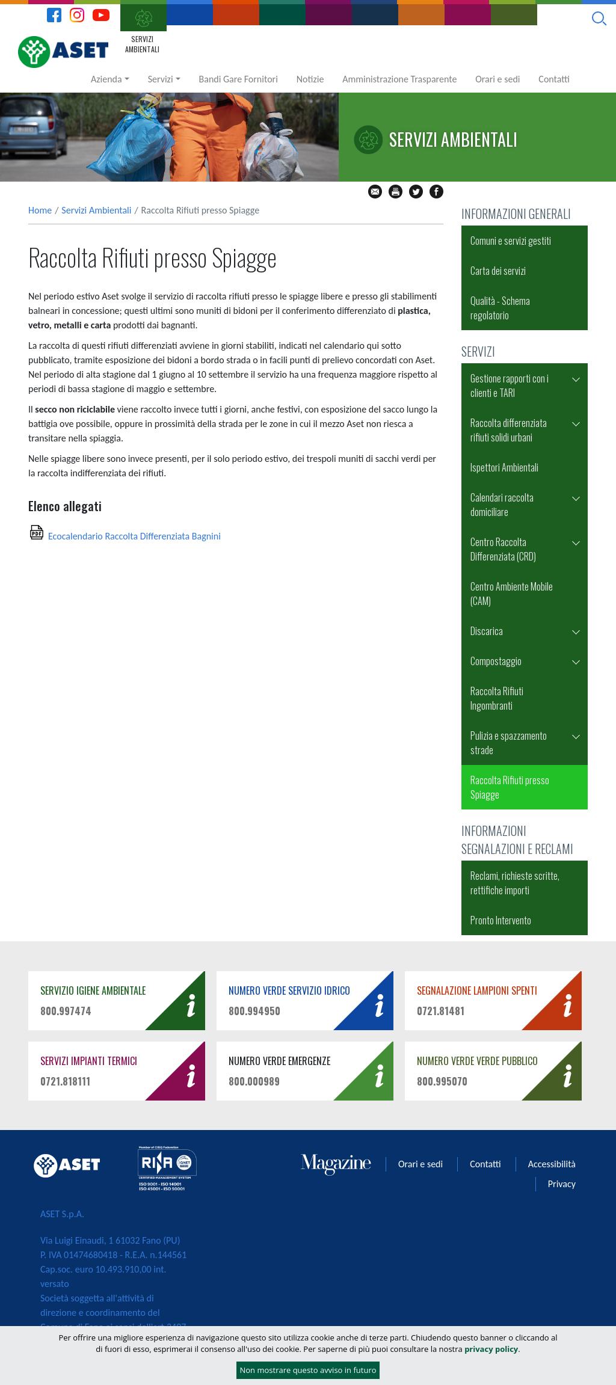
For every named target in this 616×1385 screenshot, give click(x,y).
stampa (395, 191)
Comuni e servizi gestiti (510, 240)
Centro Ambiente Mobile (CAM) (511, 593)
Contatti (554, 79)
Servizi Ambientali (96, 210)
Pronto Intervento (500, 920)
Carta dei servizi (498, 270)
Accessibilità (552, 1164)
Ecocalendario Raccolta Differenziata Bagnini (134, 536)
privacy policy (491, 1349)
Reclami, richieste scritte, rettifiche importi (514, 882)
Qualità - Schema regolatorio (500, 307)
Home (40, 210)
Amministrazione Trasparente (399, 79)
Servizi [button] (160, 79)
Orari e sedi (497, 79)
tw (416, 191)
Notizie (310, 79)
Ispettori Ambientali (504, 467)
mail (375, 191)
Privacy (562, 1184)
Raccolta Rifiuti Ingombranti (496, 698)
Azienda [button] (106, 79)
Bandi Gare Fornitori (238, 79)
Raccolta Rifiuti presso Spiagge (509, 787)
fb (436, 191)
